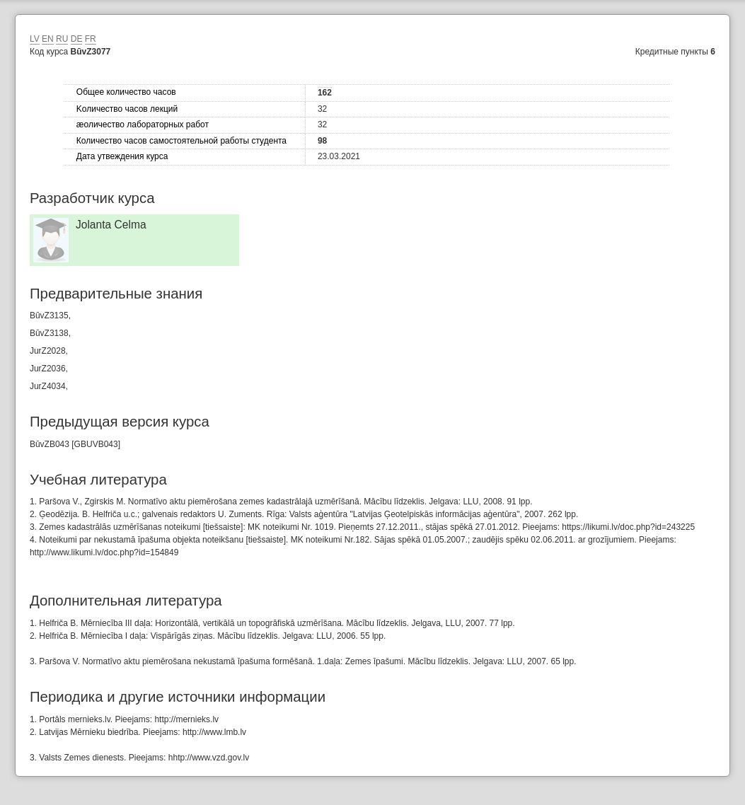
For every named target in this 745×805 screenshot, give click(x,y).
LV (35, 39)
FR (90, 39)
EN (48, 39)
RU (62, 39)
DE (77, 39)
